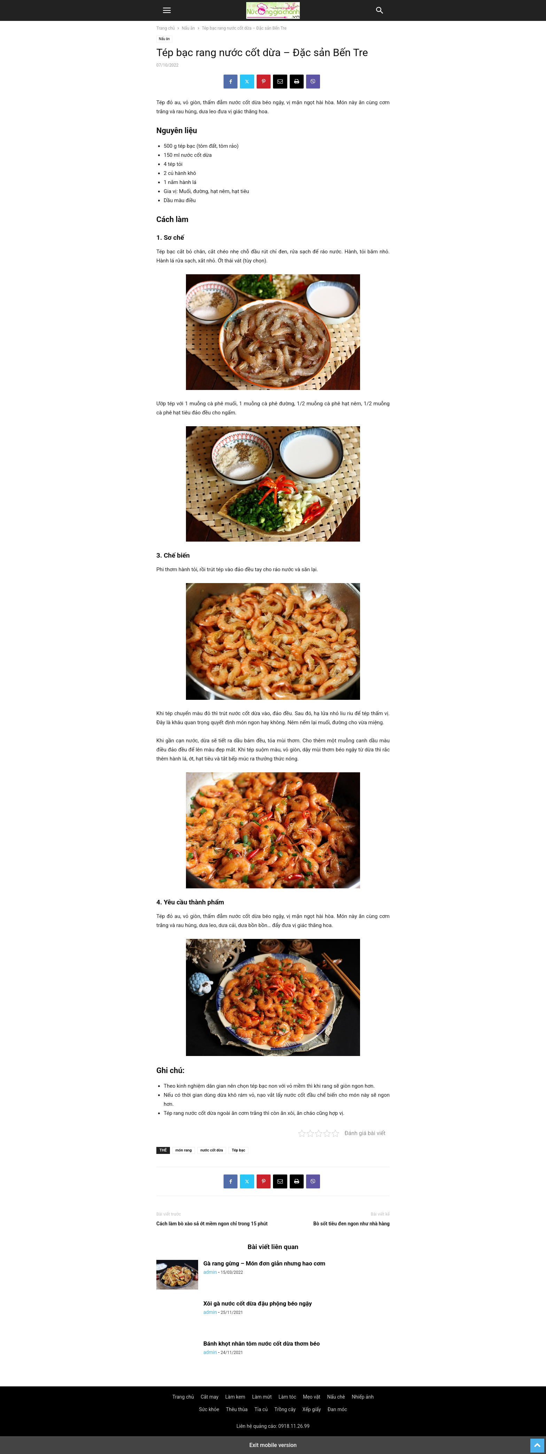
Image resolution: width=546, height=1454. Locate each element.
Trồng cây (285, 1409)
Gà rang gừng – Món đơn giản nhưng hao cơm (264, 1263)
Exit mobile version (273, 1445)
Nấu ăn (188, 28)
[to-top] (537, 1442)
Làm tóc (287, 1397)
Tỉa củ (261, 1409)
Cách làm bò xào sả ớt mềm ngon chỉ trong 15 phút (211, 1223)
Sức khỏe (209, 1409)
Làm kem (235, 1397)
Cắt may (209, 1397)
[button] (166, 10)
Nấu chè (336, 1397)
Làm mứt (262, 1397)
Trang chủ (165, 28)
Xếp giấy (312, 1409)
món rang (184, 1150)
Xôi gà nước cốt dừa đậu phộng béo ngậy (257, 1303)
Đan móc (337, 1409)
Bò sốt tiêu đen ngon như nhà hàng (351, 1223)
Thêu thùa (237, 1409)
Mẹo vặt (311, 1397)
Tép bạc (238, 1150)
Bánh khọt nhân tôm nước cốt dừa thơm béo (261, 1343)
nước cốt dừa (212, 1150)
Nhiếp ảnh (363, 1397)
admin (210, 1272)
